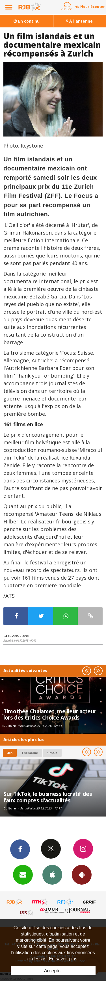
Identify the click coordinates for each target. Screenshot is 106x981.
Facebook (20, 849)
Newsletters (23, 874)
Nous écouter (92, 6)
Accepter (53, 970)
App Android (82, 874)
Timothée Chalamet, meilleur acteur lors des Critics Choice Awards (49, 714)
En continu (27, 21)
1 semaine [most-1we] (29, 753)
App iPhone (52, 874)
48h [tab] (9, 753)
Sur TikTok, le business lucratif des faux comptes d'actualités (47, 797)
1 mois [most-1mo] (52, 753)
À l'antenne (79, 21)
